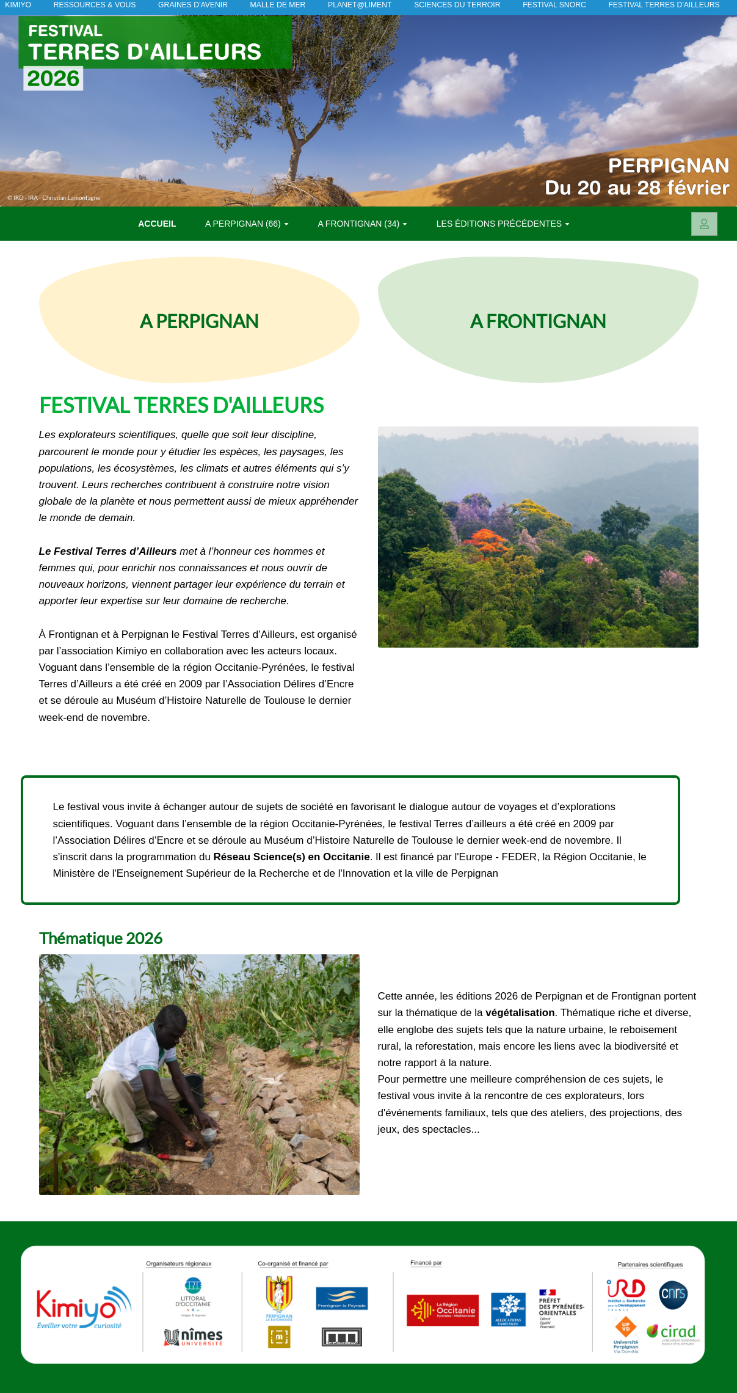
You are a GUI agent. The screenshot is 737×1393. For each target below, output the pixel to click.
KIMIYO (15, 6)
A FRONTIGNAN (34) (362, 224)
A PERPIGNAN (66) (247, 224)
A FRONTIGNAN (538, 319)
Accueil (157, 224)
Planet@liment (353, 6)
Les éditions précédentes (503, 224)
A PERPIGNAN (199, 319)
